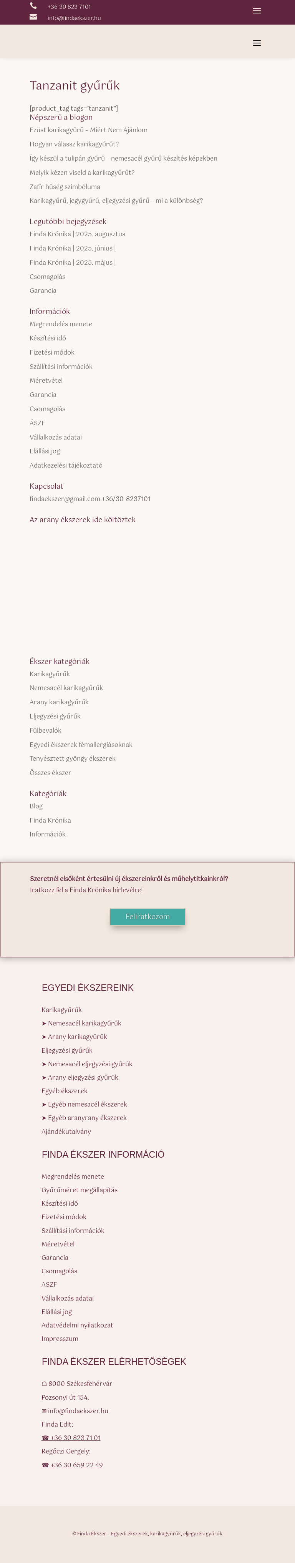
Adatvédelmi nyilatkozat (77, 1326)
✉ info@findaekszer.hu (74, 1411)
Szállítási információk (61, 367)
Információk (48, 835)
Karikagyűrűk (50, 674)
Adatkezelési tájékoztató (66, 466)
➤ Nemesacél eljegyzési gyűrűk (87, 1064)
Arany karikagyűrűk (59, 702)
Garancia (43, 291)
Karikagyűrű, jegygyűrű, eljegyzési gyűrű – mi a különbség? (116, 201)
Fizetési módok (52, 353)
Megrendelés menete (61, 324)
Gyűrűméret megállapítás (79, 1190)
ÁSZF (37, 423)
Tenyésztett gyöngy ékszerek (73, 759)
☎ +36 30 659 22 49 (72, 1465)
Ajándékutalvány (66, 1132)
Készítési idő (48, 339)
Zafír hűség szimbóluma (65, 187)
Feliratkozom (148, 917)
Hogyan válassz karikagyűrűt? (74, 144)
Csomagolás (47, 277)
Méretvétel (46, 381)
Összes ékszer (50, 773)
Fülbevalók (45, 731)
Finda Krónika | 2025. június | (73, 249)
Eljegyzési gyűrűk (55, 717)
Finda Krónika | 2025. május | (73, 263)
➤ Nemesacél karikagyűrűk (81, 1024)
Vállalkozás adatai (56, 438)
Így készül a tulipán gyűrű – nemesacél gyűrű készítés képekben (123, 159)
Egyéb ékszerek (64, 1091)
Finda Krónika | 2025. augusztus (77, 234)
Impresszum (59, 1339)
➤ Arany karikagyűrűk (74, 1037)
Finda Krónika (50, 821)
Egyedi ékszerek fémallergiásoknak (81, 745)
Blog (36, 806)
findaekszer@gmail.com (65, 499)
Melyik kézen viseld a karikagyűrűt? (82, 173)
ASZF (49, 1285)
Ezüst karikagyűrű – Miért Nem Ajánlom (89, 130)
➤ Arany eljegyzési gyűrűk (79, 1078)
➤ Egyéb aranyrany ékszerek (84, 1118)
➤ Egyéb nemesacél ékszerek (84, 1105)
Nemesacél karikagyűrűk (66, 688)
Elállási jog (45, 451)
